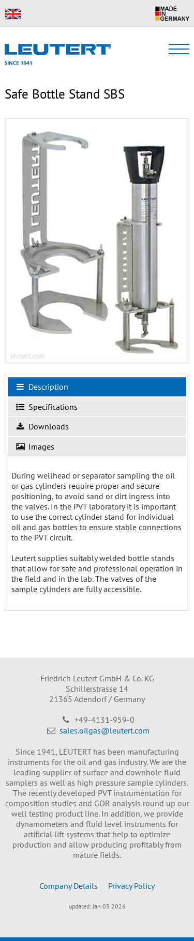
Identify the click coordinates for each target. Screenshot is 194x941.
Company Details (68, 886)
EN (13, 14)
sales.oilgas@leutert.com (104, 730)
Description (42, 387)
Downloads (42, 427)
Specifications (47, 407)
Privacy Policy (131, 886)
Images (35, 447)
